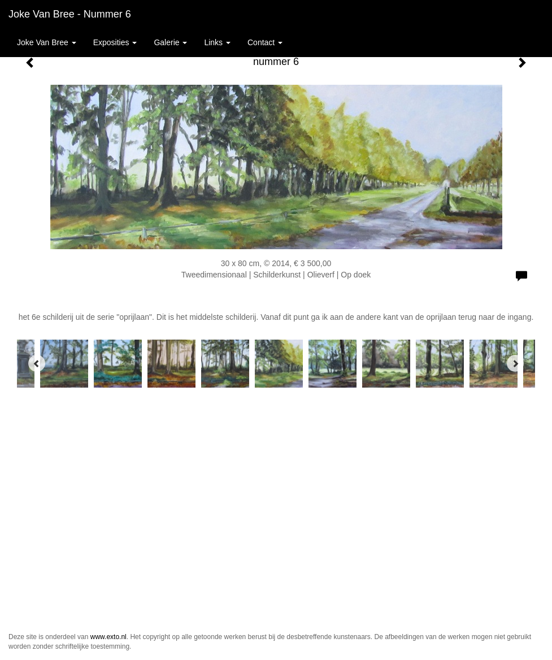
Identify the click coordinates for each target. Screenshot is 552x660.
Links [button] (217, 42)
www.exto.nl (108, 637)
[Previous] (36, 363)
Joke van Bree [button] (46, 42)
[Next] (515, 363)
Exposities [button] (115, 42)
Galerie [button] (170, 42)
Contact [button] (264, 42)
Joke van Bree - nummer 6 (69, 14)
